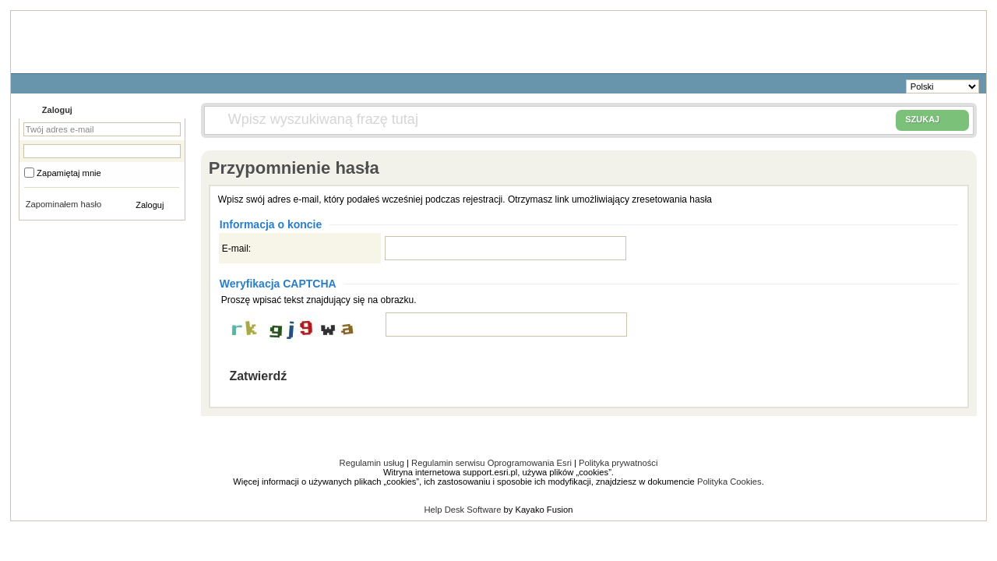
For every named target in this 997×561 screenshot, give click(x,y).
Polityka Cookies (729, 481)
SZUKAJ (932, 120)
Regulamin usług (372, 463)
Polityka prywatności (618, 463)
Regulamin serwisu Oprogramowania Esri (491, 463)
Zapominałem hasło (64, 204)
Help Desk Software (463, 509)
